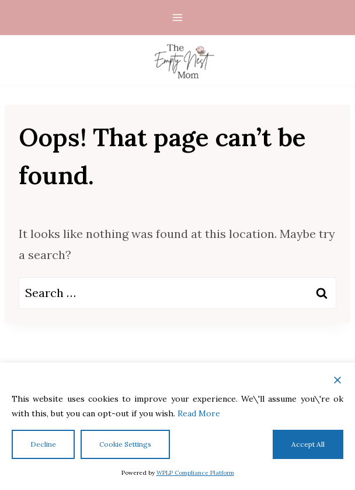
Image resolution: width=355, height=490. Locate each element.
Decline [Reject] (43, 444)
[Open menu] (178, 17)
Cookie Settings (125, 444)
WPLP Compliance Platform (195, 473)
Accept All (308, 444)
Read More (199, 413)
